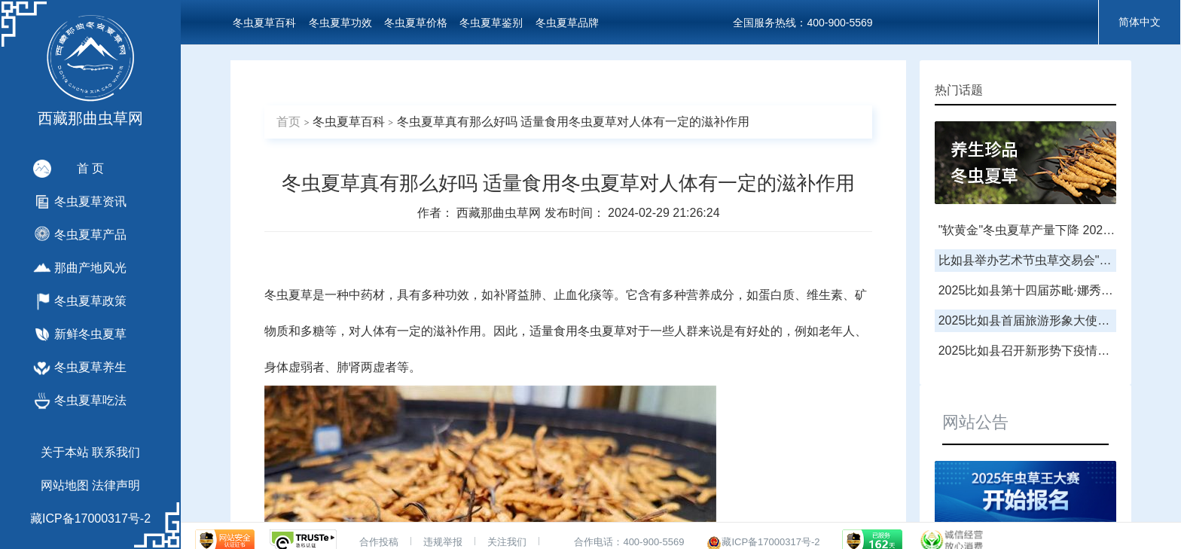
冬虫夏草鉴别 (491, 23)
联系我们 (116, 452)
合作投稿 (378, 541)
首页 (288, 121)
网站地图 (65, 485)
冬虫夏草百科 (264, 23)
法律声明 (116, 485)
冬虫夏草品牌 (567, 23)
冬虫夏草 (288, 294)
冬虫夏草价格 (415, 23)
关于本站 (65, 452)
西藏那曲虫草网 (500, 212)
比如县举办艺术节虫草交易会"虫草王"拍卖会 (1057, 260)
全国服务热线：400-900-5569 (802, 23)
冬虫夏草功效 (340, 23)
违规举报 (442, 541)
